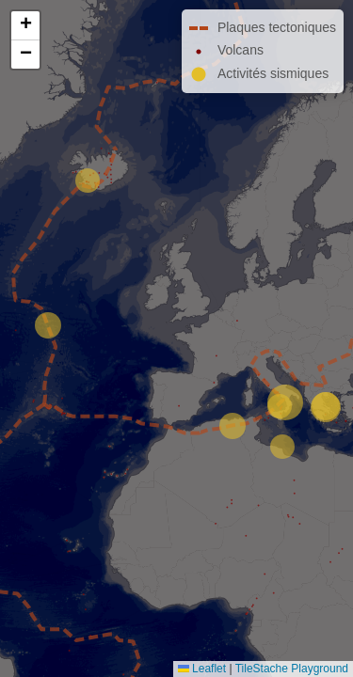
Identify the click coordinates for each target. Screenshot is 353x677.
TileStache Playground (291, 668)
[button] (25, 25)
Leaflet (202, 668)
